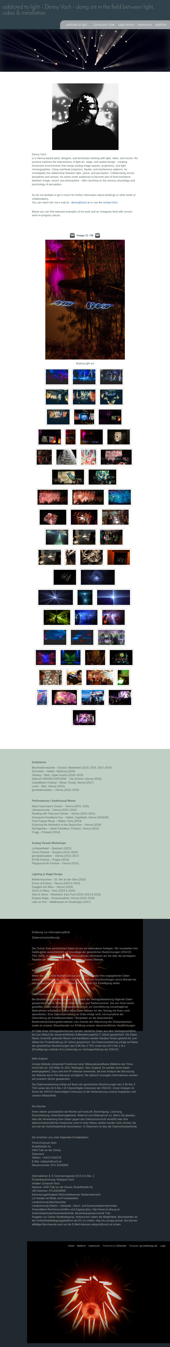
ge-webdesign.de (148, 1245)
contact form (110, 202)
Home (71, 1245)
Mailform (161, 25)
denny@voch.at (80, 202)
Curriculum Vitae (104, 25)
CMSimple (121, 1245)
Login (163, 1245)
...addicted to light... (77, 25)
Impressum (94, 1245)
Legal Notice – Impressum (135, 25)
